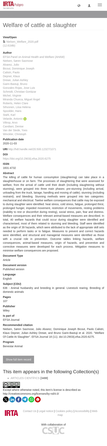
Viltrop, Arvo (10, 122)
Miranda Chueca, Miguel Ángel (21, 99)
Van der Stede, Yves (15, 130)
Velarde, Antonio (13, 118)
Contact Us (29, 411)
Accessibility (82, 411)
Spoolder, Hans (12, 111)
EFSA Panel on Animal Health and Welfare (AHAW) (34, 56)
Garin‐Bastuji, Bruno (15, 83)
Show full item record (18, 359)
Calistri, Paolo (11, 72)
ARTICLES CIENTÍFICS (25, 378)
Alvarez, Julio (11, 64)
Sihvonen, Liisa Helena (17, 107)
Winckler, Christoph (14, 134)
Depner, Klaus (11, 76)
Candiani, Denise (13, 126)
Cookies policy (64, 411)
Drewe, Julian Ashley (15, 80)
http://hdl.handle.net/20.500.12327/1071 (32, 149)
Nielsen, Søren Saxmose (18, 60)
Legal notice (46, 411)
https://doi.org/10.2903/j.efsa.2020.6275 (27, 158)
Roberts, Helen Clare (15, 103)
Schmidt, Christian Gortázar (19, 91)
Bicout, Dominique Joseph (18, 68)
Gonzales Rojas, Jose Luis (19, 87)
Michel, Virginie (12, 95)
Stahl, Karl (9, 114)
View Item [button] (13, 14)
